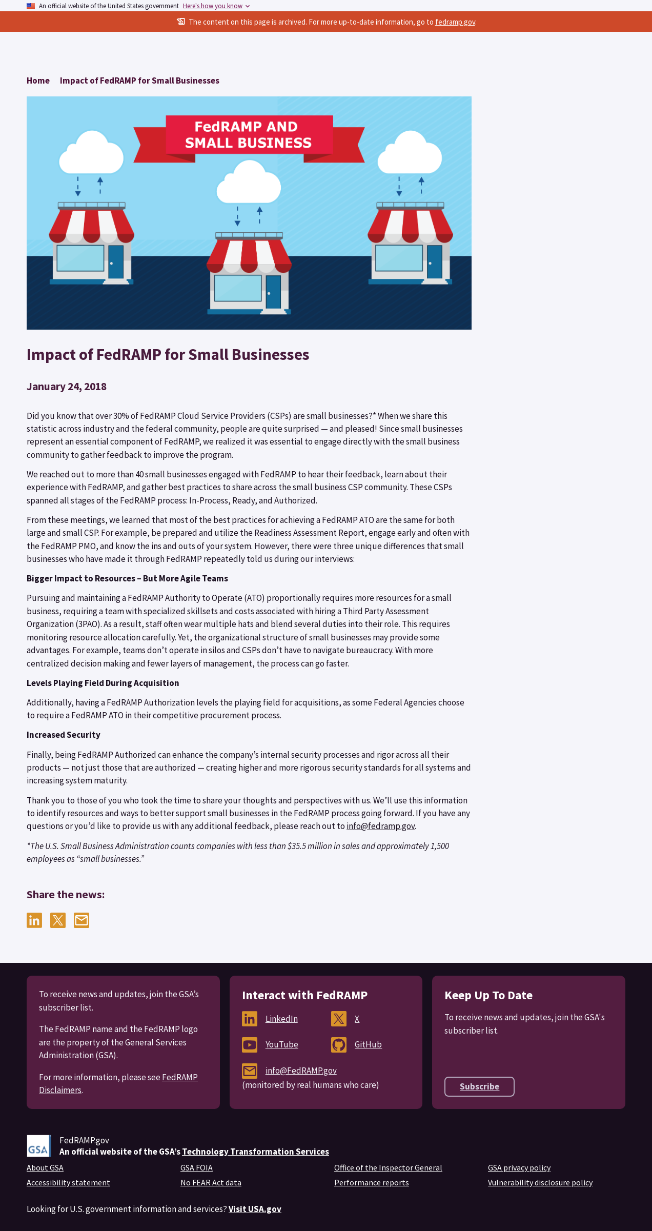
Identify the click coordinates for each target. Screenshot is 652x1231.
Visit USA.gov (255, 1209)
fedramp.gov (455, 22)
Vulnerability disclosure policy (540, 1182)
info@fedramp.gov (381, 826)
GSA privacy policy (519, 1167)
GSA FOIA (196, 1167)
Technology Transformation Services (255, 1151)
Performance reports (371, 1182)
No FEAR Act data (210, 1182)
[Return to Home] (38, 80)
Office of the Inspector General (388, 1167)
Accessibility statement (68, 1182)
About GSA (45, 1167)
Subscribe (479, 1086)
